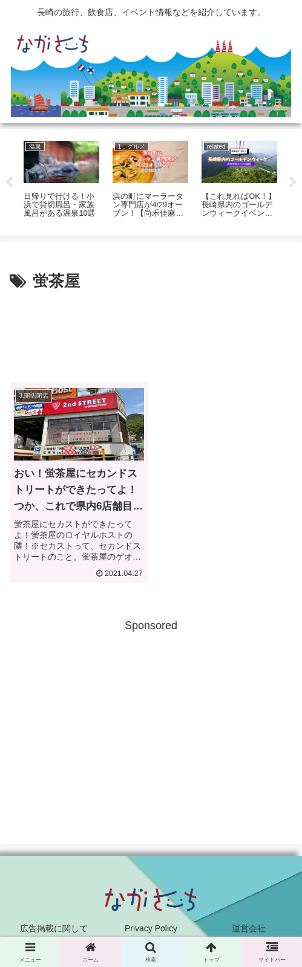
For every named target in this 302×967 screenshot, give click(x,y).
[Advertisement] (151, 332)
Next (293, 182)
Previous (9, 182)
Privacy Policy (151, 928)
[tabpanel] (61, 180)
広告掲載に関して (54, 928)
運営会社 (249, 928)
